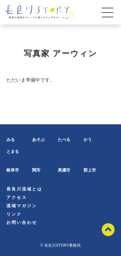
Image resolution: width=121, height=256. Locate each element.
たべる (64, 139)
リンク (14, 214)
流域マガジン (21, 205)
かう (87, 139)
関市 (36, 170)
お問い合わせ (21, 222)
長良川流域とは (24, 189)
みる (10, 139)
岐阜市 (12, 170)
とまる (12, 151)
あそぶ (38, 139)
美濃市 (64, 170)
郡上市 (89, 170)
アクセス (16, 197)
